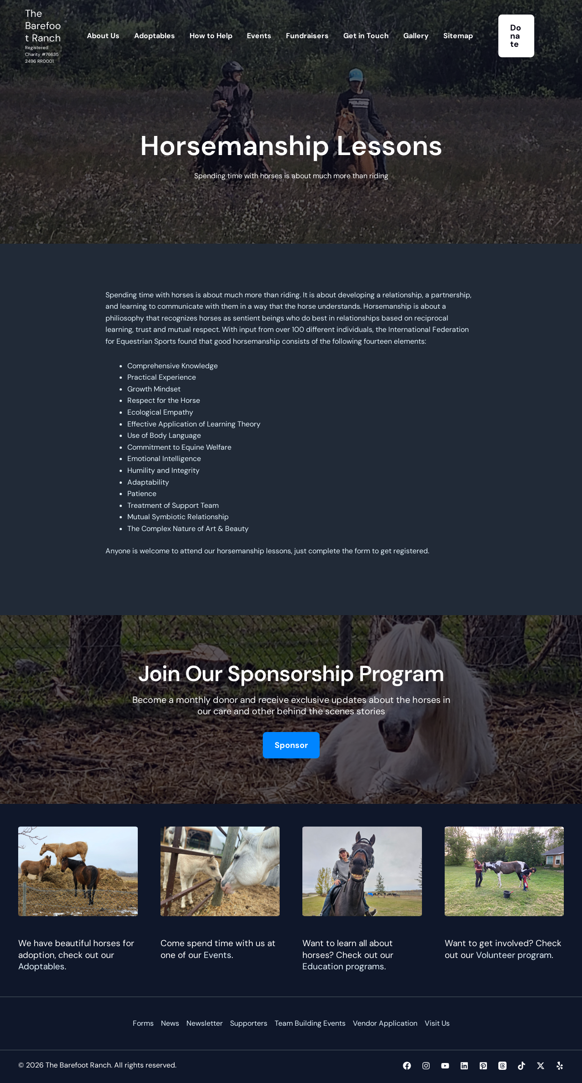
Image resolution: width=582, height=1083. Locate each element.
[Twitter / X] (541, 1066)
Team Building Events (310, 1023)
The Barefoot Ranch (43, 26)
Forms (143, 1023)
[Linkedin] (464, 1066)
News (170, 1023)
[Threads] (502, 1066)
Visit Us (437, 1023)
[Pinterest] (483, 1066)
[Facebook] (407, 1066)
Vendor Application (385, 1023)
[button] (516, 36)
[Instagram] (426, 1066)
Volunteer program (514, 955)
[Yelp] (560, 1066)
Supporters (248, 1023)
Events (217, 955)
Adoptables (41, 966)
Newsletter (204, 1023)
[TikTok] (521, 1066)
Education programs (343, 966)
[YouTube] (445, 1066)
